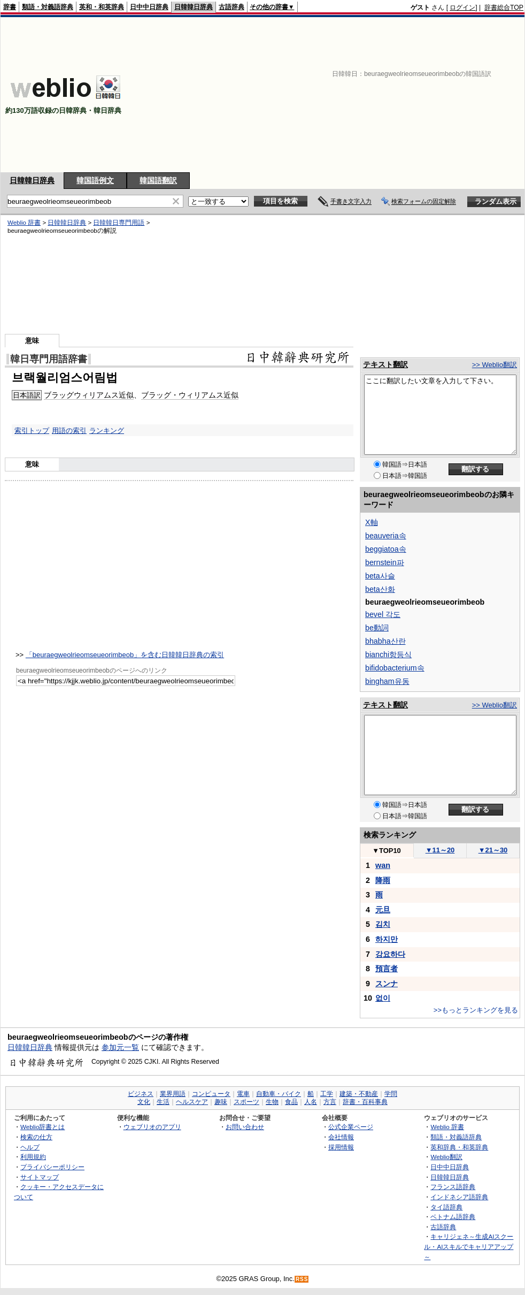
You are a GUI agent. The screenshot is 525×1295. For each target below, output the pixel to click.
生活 (163, 1102)
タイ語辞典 (446, 1206)
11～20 (440, 850)
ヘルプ (30, 1147)
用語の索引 (69, 430)
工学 (326, 1094)
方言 (329, 1102)
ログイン (462, 7)
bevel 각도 (382, 614)
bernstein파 (384, 562)
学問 (390, 1094)
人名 (310, 1102)
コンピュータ (211, 1094)
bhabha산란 (385, 641)
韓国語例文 (95, 180)
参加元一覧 (120, 1047)
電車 (243, 1094)
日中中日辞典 (149, 7)
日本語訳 (27, 395)
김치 (382, 924)
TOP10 (386, 851)
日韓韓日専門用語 (118, 222)
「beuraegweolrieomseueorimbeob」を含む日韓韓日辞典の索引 (125, 655)
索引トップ (31, 430)
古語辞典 (231, 7)
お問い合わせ (245, 1126)
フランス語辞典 (452, 1186)
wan (382, 865)
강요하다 (390, 954)
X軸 (371, 522)
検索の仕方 (36, 1136)
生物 (272, 1102)
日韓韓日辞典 (193, 7)
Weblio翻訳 (446, 1156)
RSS (302, 1279)
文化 (143, 1102)
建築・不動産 (358, 1094)
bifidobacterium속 (394, 668)
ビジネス (140, 1094)
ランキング (106, 430)
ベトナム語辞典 (452, 1216)
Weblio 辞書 (24, 222)
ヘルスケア (192, 1102)
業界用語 (173, 1094)
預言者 (386, 968)
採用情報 (341, 1147)
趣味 (220, 1102)
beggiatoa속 (385, 549)
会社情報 (341, 1136)
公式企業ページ (350, 1126)
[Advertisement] (385, 95)
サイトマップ (39, 1177)
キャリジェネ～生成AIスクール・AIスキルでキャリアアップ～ (468, 1246)
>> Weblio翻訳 (494, 365)
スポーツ (246, 1102)
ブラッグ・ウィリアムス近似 (189, 395)
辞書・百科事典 (365, 1102)
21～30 (493, 850)
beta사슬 (380, 576)
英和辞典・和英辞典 (459, 1147)
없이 (382, 998)
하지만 (386, 939)
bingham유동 (387, 681)
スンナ (386, 983)
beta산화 (380, 589)
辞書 (9, 7)
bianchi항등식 (388, 654)
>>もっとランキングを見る (476, 1010)
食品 (291, 1102)
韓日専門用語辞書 (48, 359)
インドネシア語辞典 (459, 1196)
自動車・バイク (278, 1094)
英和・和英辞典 (101, 7)
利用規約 (33, 1156)
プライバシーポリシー (52, 1166)
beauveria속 (385, 535)
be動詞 (377, 627)
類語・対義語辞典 (47, 7)
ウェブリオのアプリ (152, 1126)
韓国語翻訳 (158, 180)
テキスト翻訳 (385, 364)
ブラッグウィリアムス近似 (89, 395)
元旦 (382, 909)
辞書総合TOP (503, 7)
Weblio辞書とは (42, 1126)
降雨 (382, 880)
